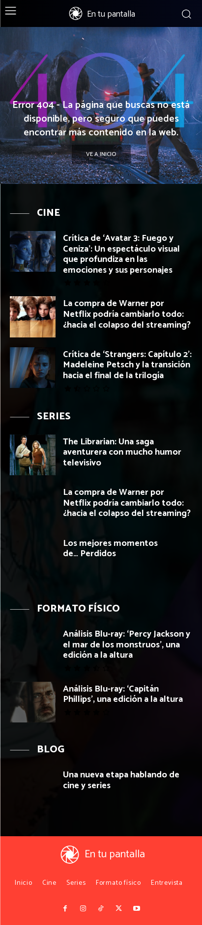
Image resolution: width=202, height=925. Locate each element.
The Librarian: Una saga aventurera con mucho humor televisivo (122, 452)
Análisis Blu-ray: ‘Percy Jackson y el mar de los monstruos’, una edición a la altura (126, 645)
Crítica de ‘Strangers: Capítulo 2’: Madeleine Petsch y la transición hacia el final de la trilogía (127, 365)
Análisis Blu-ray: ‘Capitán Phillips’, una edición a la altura (123, 694)
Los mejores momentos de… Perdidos (110, 549)
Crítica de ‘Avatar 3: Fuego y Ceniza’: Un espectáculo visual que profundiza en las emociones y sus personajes (121, 254)
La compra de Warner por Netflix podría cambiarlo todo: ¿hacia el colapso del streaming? (127, 314)
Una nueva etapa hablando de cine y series (121, 780)
